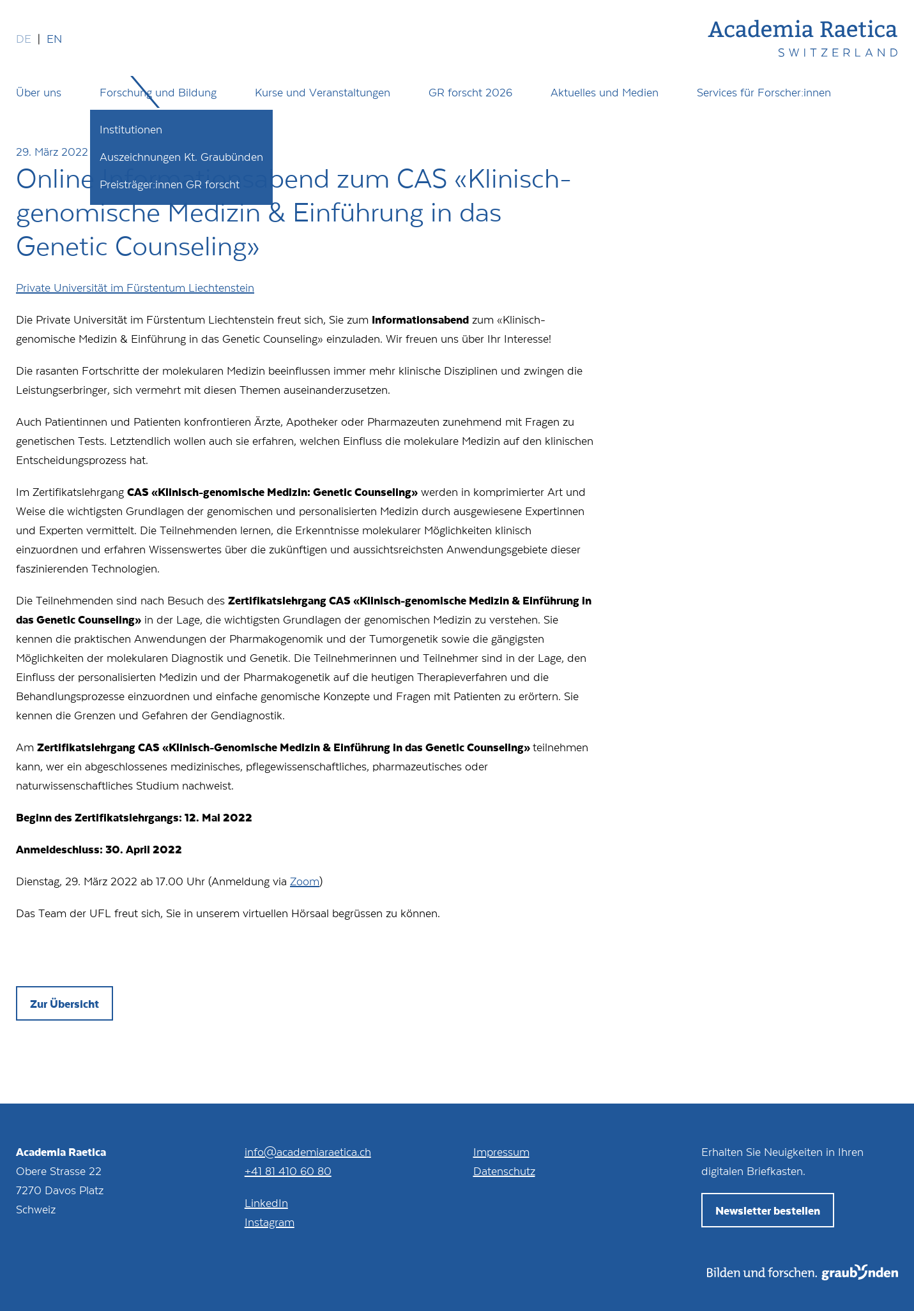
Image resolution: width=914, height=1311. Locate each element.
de (23, 38)
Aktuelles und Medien (605, 92)
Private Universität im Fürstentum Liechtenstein (135, 287)
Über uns (38, 92)
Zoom (304, 881)
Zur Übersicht (64, 1003)
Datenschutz (504, 1171)
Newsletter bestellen (767, 1210)
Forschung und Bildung (158, 92)
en (54, 38)
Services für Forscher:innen (764, 92)
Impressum (501, 1151)
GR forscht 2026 (470, 92)
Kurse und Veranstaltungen (322, 92)
